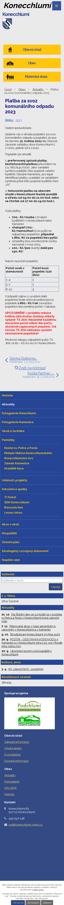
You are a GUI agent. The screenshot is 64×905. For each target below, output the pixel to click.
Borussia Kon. (13, 507)
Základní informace (16, 742)
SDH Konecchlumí (16, 502)
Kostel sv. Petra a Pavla (20, 448)
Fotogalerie (11, 781)
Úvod (8, 89)
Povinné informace (16, 761)
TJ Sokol (10, 497)
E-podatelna (12, 754)
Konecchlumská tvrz (18, 458)
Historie (9, 794)
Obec (22, 89)
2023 (18, 120)
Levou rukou (13, 512)
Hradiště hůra (14, 468)
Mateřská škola (36, 77)
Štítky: (9, 120)
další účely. (39, 889)
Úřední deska (12, 748)
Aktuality (38, 89)
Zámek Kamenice (16, 463)
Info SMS (10, 788)
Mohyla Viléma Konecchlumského (28, 453)
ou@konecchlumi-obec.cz (26, 824)
